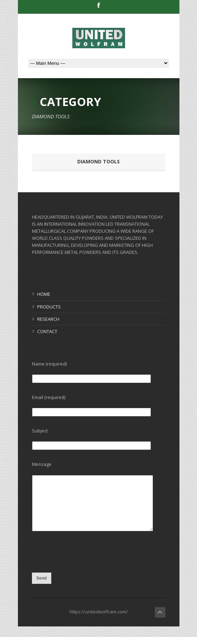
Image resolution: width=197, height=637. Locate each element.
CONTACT (47, 331)
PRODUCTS (49, 307)
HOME (43, 294)
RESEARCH (48, 319)
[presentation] (85, 568)
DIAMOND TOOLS (98, 161)
